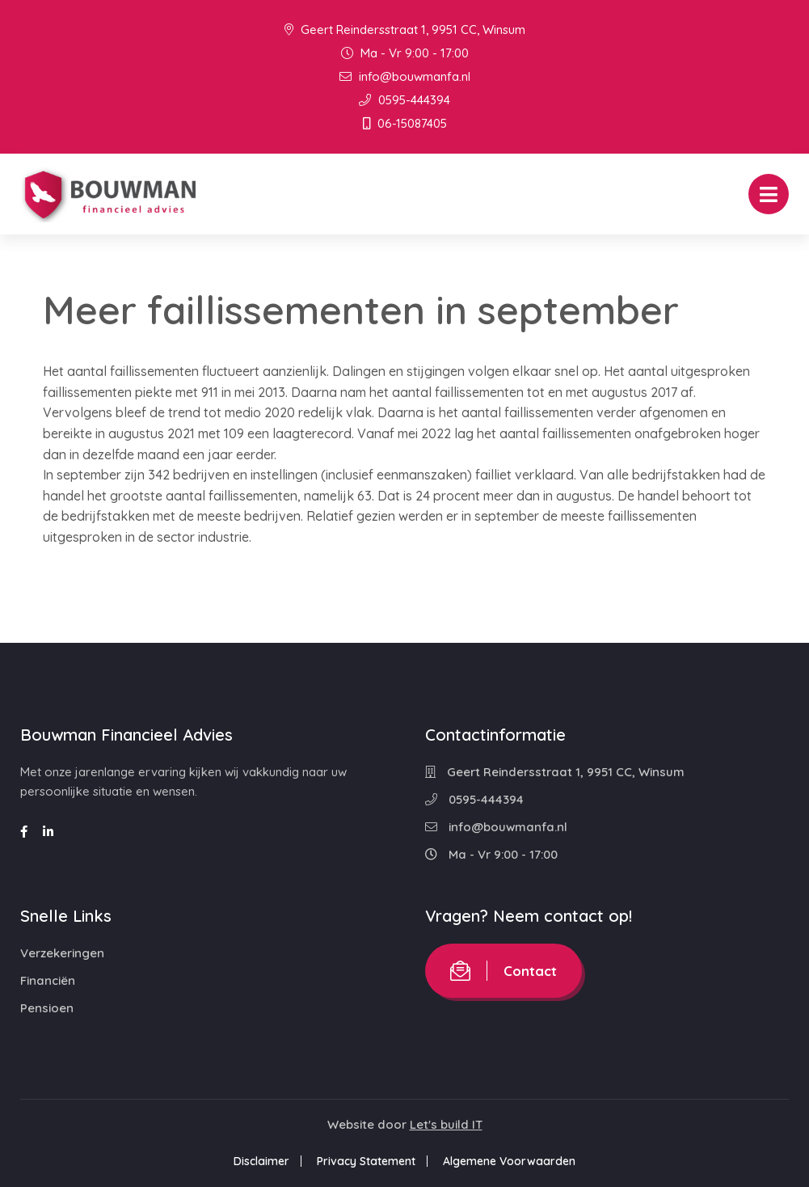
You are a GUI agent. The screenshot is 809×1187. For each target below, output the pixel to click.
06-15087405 (405, 123)
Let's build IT (446, 1124)
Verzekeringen (62, 953)
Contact (503, 971)
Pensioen (47, 1008)
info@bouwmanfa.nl (404, 76)
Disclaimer (261, 1161)
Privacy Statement (366, 1161)
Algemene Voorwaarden (509, 1161)
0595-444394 (404, 100)
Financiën (47, 980)
